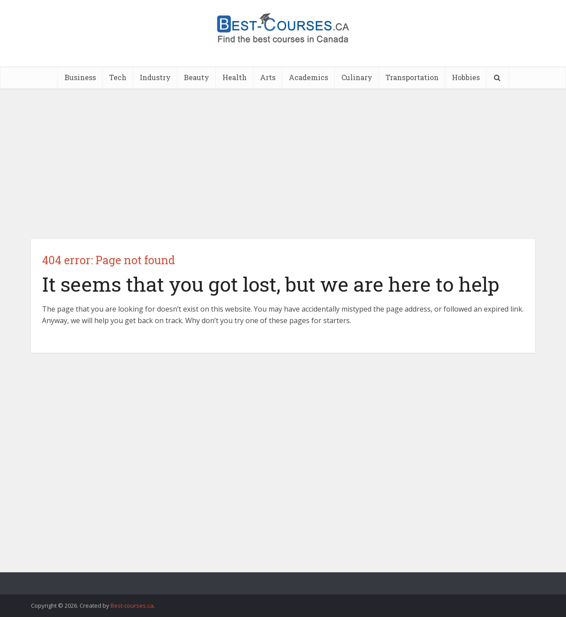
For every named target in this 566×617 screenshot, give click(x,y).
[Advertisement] (283, 164)
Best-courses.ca (132, 605)
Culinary (356, 77)
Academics (308, 77)
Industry (155, 77)
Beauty (196, 77)
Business (80, 77)
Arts (267, 77)
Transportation (412, 77)
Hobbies (466, 77)
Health (234, 77)
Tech (117, 77)
